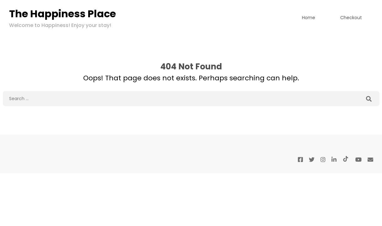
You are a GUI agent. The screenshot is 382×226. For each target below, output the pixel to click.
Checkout (351, 17)
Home (308, 17)
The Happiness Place (62, 14)
